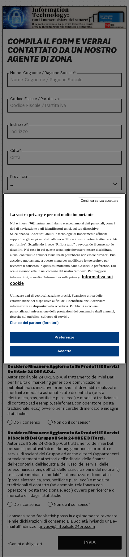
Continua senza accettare (99, 200)
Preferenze (65, 337)
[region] (64, 278)
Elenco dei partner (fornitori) (34, 323)
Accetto (65, 351)
